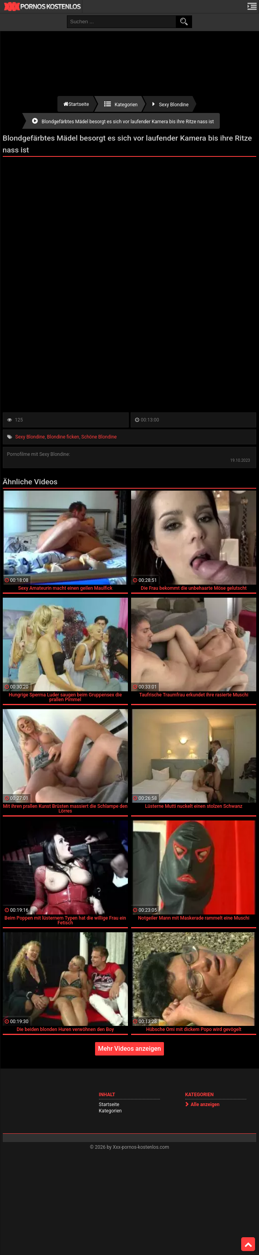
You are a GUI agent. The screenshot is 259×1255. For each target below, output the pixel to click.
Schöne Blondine (98, 437)
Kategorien (110, 1111)
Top (248, 1244)
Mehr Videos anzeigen (129, 1048)
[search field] (121, 21)
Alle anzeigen (205, 1104)
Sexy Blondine (30, 437)
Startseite (109, 1104)
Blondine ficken (63, 437)
